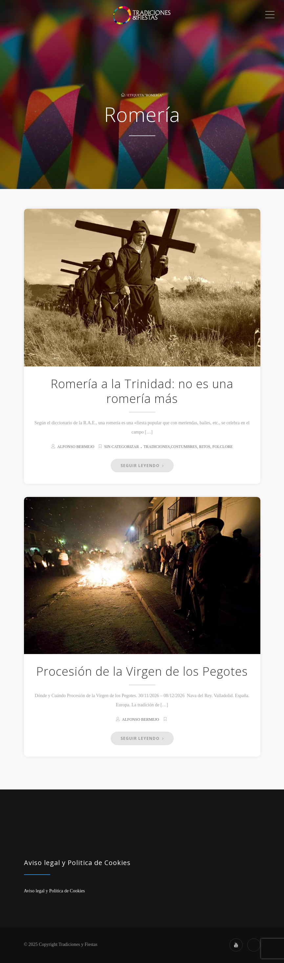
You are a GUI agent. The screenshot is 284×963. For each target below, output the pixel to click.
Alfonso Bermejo (75, 446)
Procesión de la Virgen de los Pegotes (142, 671)
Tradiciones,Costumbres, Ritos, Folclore (187, 446)
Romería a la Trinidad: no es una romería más (142, 391)
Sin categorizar (121, 446)
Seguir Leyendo (142, 465)
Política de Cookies (67, 890)
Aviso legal (34, 890)
